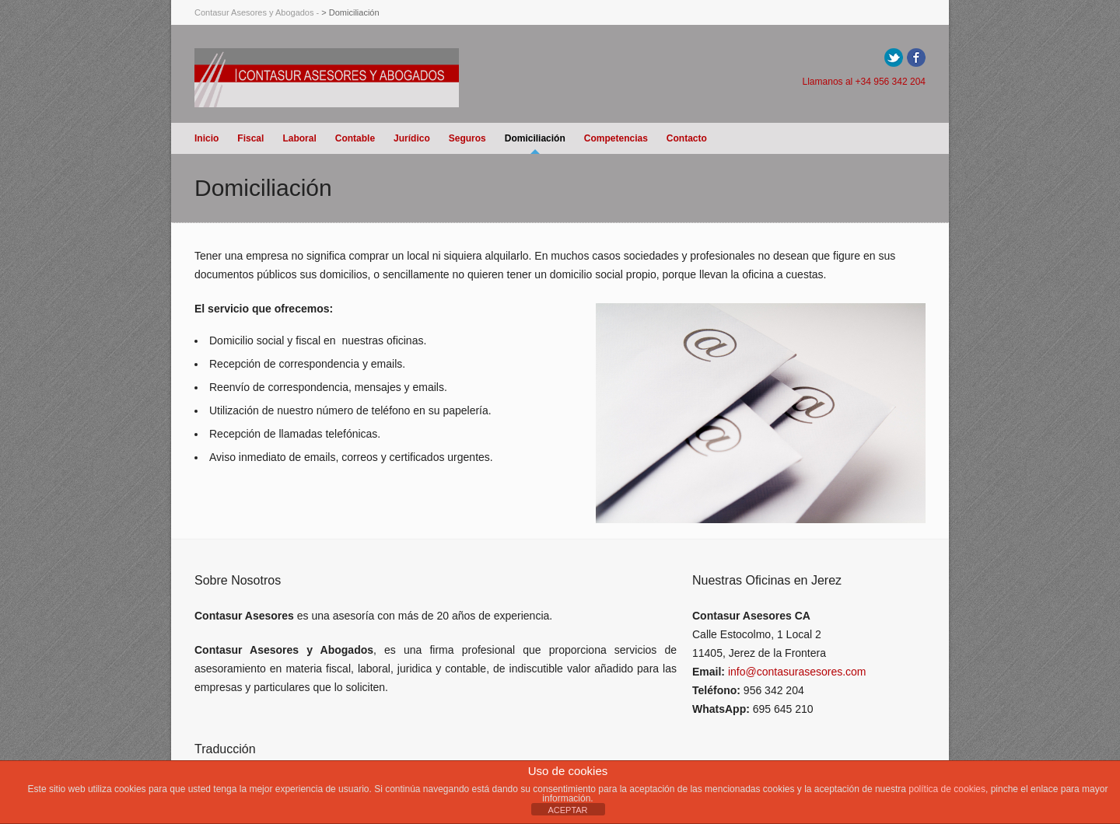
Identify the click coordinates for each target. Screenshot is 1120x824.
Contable (355, 138)
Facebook (916, 57)
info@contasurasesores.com (797, 671)
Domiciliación (535, 138)
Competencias (616, 138)
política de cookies (946, 789)
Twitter (893, 57)
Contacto (687, 138)
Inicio (206, 138)
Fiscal (250, 138)
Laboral (299, 138)
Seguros (467, 138)
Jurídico (412, 138)
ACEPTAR (567, 810)
